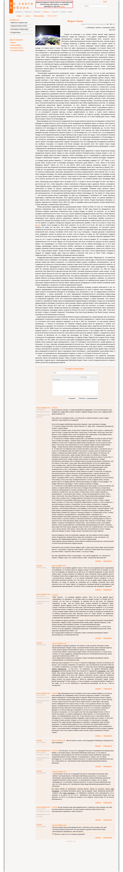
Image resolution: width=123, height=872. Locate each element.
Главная (18, 12)
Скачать (55, 12)
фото (37, 225)
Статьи (46, 12)
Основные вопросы (17, 47)
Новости (28, 12)
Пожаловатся (107, 561)
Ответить (98, 561)
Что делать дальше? (17, 50)
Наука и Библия (39, 16)
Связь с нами (66, 12)
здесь (62, 6)
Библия (37, 12)
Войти (105, 1)
